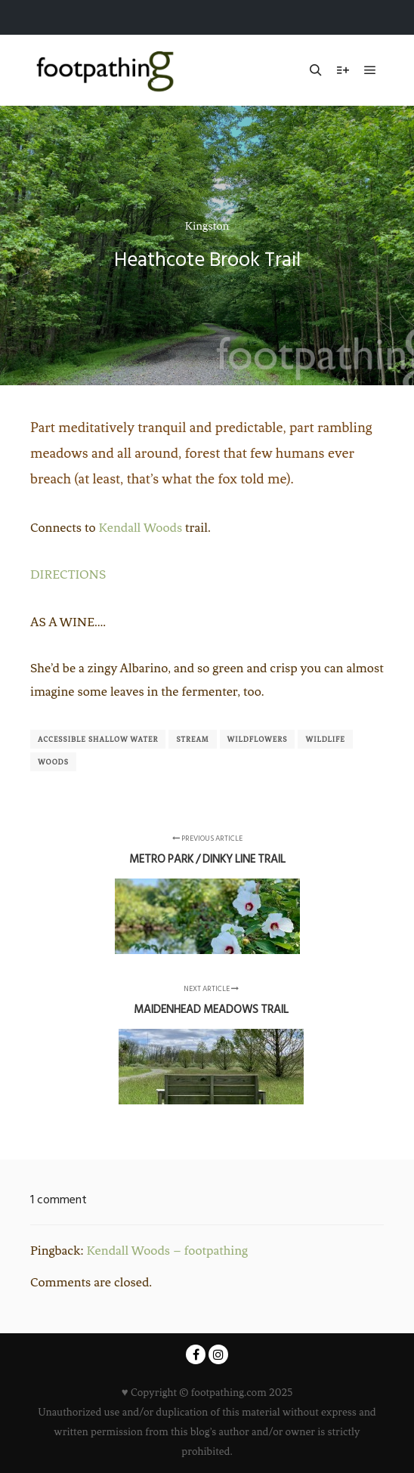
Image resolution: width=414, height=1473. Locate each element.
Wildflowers (257, 739)
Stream (192, 739)
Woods (53, 762)
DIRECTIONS (68, 574)
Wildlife (324, 739)
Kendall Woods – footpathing (167, 1250)
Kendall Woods (141, 527)
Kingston (207, 226)
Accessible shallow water (98, 739)
